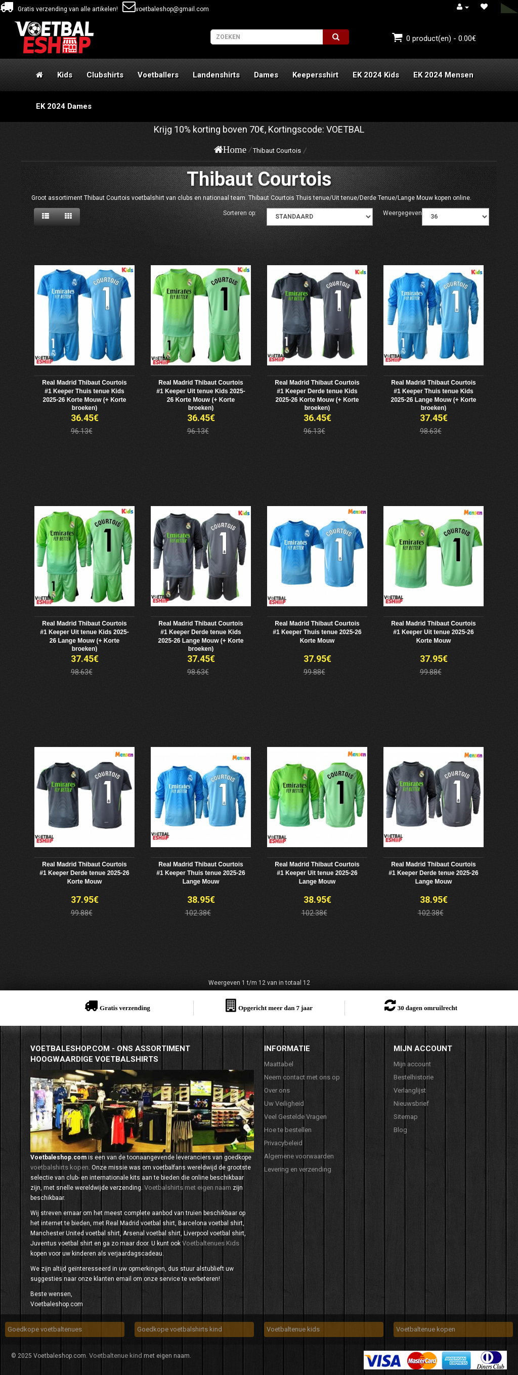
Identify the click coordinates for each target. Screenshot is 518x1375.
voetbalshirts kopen (59, 1167)
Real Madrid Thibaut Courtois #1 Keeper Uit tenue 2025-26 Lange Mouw (317, 873)
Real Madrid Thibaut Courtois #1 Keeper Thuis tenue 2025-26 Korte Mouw (317, 632)
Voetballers (158, 74)
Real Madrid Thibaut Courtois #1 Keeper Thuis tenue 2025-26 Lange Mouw (200, 873)
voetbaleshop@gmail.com (165, 9)
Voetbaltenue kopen (425, 1329)
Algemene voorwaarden (299, 1156)
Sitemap (406, 1116)
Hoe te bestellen (288, 1130)
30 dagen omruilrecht (427, 1008)
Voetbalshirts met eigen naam (187, 1187)
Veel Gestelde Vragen (295, 1116)
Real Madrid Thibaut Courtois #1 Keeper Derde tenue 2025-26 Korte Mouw (84, 873)
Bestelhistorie (414, 1077)
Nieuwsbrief (411, 1103)
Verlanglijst (410, 1090)
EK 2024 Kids (376, 74)
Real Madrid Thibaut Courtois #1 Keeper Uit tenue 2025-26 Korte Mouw (433, 632)
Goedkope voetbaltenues (45, 1329)
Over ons (277, 1090)
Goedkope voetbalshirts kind (179, 1329)
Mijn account (412, 1064)
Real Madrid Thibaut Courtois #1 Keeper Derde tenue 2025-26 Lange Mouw (433, 873)
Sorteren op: (239, 213)
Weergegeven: (403, 213)
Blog (400, 1130)
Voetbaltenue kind (115, 1355)
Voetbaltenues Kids (210, 1243)
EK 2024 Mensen (443, 74)
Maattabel (278, 1064)
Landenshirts (216, 74)
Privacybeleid (283, 1143)
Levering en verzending (297, 1169)
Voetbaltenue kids (293, 1329)
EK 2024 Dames (64, 106)
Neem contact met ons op (302, 1077)
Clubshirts (105, 74)
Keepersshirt (315, 74)
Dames (266, 74)
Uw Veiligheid (284, 1103)
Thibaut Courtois (277, 150)
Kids (64, 74)
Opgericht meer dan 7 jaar (275, 1008)
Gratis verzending (125, 1008)
